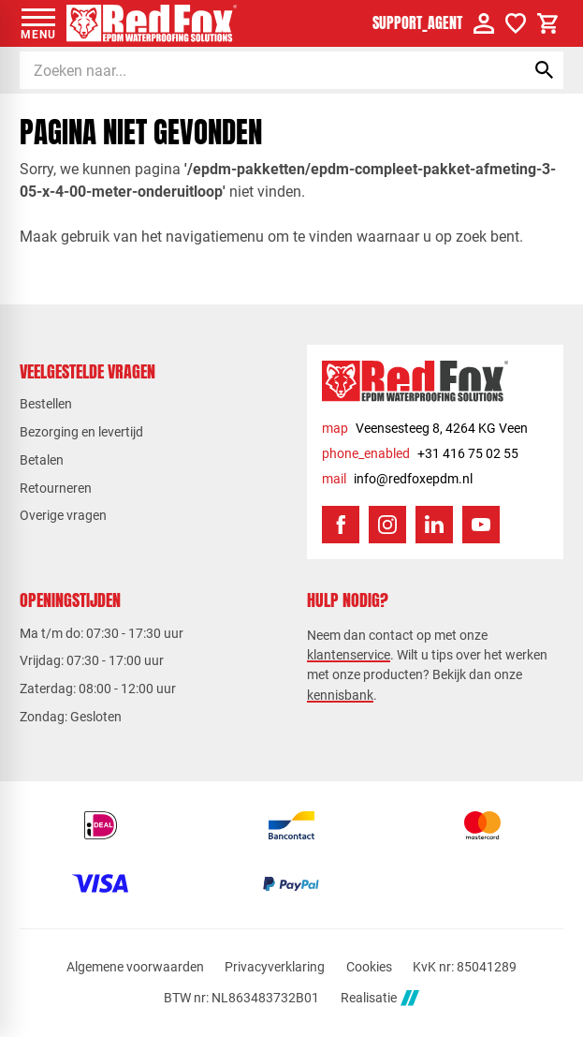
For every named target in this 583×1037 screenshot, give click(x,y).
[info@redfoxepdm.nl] (397, 479)
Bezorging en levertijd (81, 431)
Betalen (42, 459)
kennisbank (340, 695)
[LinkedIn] (434, 524)
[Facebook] (340, 524)
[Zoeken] (255, 70)
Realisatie (380, 998)
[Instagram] (387, 524)
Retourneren (56, 488)
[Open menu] (38, 23)
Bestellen (46, 403)
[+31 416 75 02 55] (420, 454)
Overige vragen (63, 515)
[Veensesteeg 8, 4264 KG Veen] (425, 429)
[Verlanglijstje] (516, 23)
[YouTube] (481, 524)
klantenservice (348, 654)
